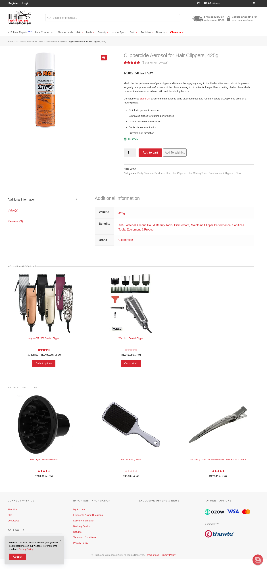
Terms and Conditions (84, 537)
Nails (90, 32)
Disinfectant (181, 225)
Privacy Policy (80, 543)
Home (10, 41)
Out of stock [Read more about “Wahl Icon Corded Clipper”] (131, 363)
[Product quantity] (130, 152)
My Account (79, 509)
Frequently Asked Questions (88, 515)
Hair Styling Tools (197, 173)
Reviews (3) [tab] (15, 221)
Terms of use (152, 555)
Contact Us (13, 520)
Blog (10, 515)
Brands (162, 32)
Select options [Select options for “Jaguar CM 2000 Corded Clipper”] (44, 363)
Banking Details (81, 526)
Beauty (103, 32)
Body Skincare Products (32, 41)
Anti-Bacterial (127, 225)
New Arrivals (65, 32)
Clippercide (125, 239)
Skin (134, 32)
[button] (104, 57)
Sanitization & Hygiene (55, 41)
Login (25, 3)
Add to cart (150, 152)
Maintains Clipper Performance (211, 225)
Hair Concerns (45, 32)
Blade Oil (145, 98)
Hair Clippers (179, 173)
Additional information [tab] (22, 199)
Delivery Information (83, 520)
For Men (147, 32)
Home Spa (119, 32)
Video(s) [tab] (13, 210)
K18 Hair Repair (20, 32)
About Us (12, 509)
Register (14, 3)
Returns (77, 532)
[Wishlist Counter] (200, 3)
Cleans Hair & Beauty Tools (154, 225)
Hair (80, 32)
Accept (17, 556)
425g (121, 213)
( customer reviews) (155, 62)
